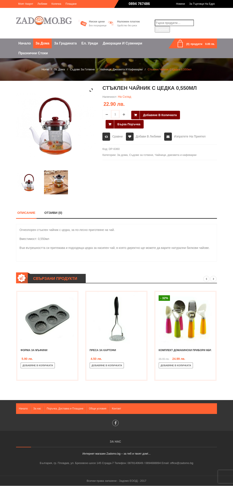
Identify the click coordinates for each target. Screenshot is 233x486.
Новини (180, 3)
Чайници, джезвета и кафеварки (121, 69)
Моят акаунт (25, 3)
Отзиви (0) (53, 212)
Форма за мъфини (34, 350)
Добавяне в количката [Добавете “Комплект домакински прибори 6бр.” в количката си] (176, 365)
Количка (56, 3)
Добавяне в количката (160, 114)
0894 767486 (139, 4)
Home (45, 69)
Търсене (162, 29)
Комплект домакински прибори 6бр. (185, 350)
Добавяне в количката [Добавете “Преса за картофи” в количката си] (106, 365)
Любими (42, 3)
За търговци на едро (202, 3)
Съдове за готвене (82, 69)
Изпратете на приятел (190, 135)
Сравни (117, 135)
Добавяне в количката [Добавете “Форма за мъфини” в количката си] (37, 365)
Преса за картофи (103, 350)
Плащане (71, 3)
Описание (26, 212)
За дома (59, 69)
